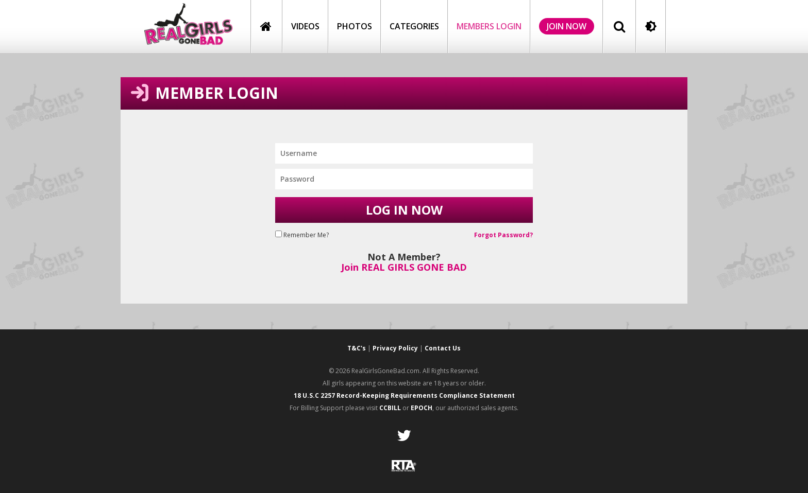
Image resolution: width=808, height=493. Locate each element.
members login (489, 26)
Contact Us (443, 348)
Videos (305, 26)
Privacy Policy (395, 348)
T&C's (356, 348)
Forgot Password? (503, 235)
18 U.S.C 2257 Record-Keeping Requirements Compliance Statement (404, 395)
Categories (414, 26)
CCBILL (390, 407)
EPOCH (421, 407)
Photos (354, 26)
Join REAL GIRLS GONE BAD (404, 267)
